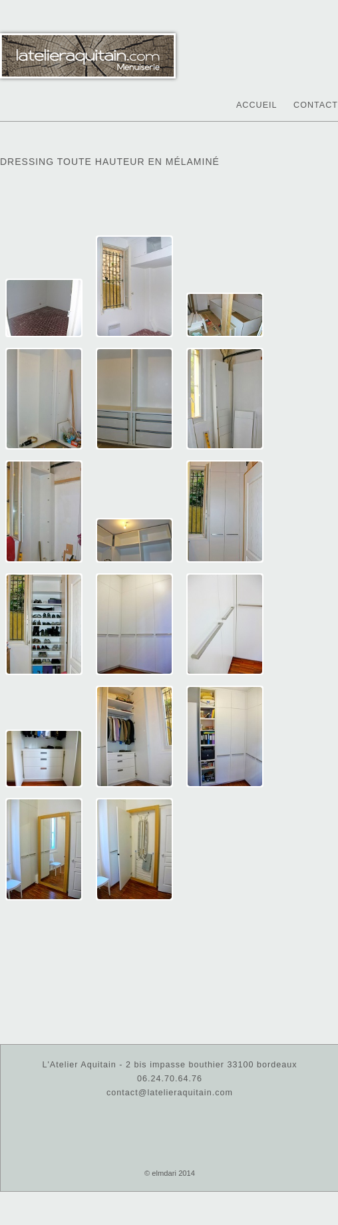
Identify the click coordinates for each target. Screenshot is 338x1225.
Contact (315, 105)
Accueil (256, 105)
